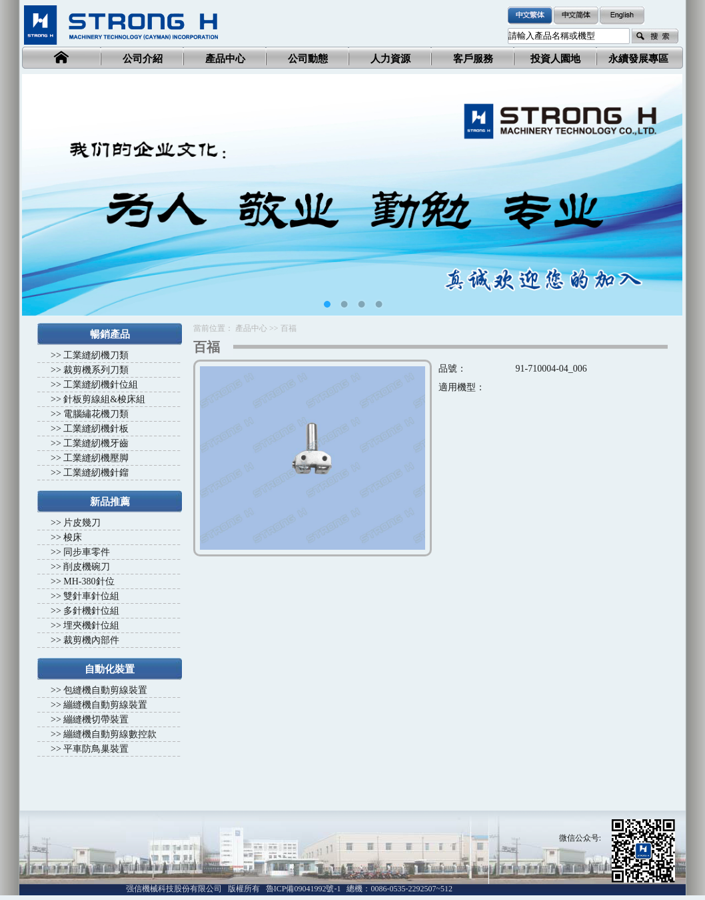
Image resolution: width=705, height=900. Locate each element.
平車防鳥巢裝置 (96, 749)
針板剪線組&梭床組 (104, 399)
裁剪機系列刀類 (96, 370)
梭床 (72, 537)
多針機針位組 (91, 611)
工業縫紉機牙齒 (96, 443)
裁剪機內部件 (91, 640)
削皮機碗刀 (86, 567)
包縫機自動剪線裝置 (105, 690)
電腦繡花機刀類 (96, 414)
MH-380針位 (88, 581)
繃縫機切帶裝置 (96, 720)
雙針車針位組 (91, 596)
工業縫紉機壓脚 (96, 458)
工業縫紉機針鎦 (96, 473)
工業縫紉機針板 (96, 429)
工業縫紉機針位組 (100, 385)
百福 (289, 328)
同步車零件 (86, 552)
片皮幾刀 (82, 523)
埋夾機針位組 (91, 625)
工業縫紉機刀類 (96, 355)
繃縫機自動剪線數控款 (110, 734)
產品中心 (251, 328)
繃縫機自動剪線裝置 (105, 705)
